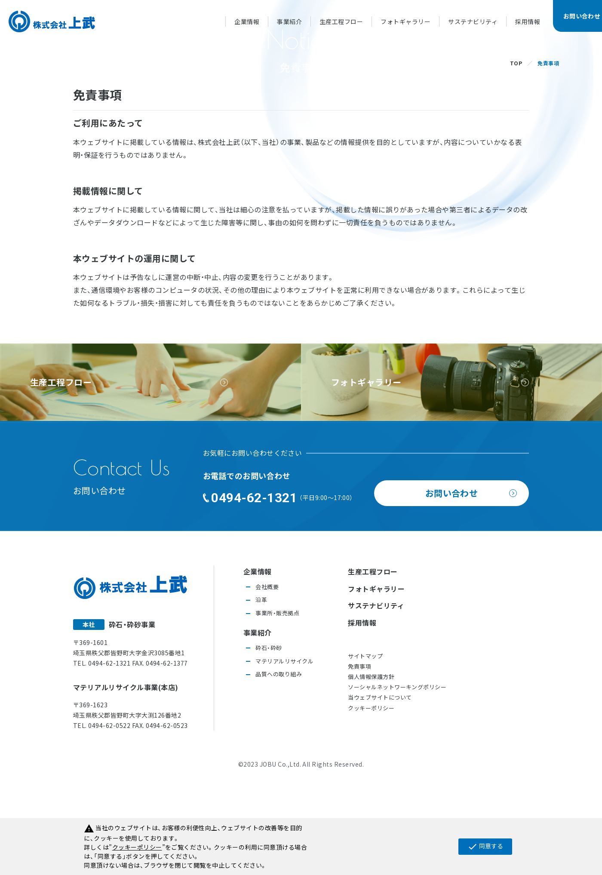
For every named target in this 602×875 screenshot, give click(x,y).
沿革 (261, 690)
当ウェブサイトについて (380, 787)
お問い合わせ (451, 583)
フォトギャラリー (405, 21)
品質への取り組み (278, 764)
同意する (485, 846)
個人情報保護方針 (371, 767)
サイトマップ (365, 746)
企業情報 (246, 21)
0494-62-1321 (254, 588)
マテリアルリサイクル (284, 751)
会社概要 (267, 677)
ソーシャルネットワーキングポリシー (397, 777)
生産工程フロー (341, 21)
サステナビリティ (473, 21)
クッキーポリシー (371, 798)
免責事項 (359, 756)
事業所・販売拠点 (277, 703)
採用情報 (527, 21)
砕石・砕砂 (268, 738)
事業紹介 (289, 21)
